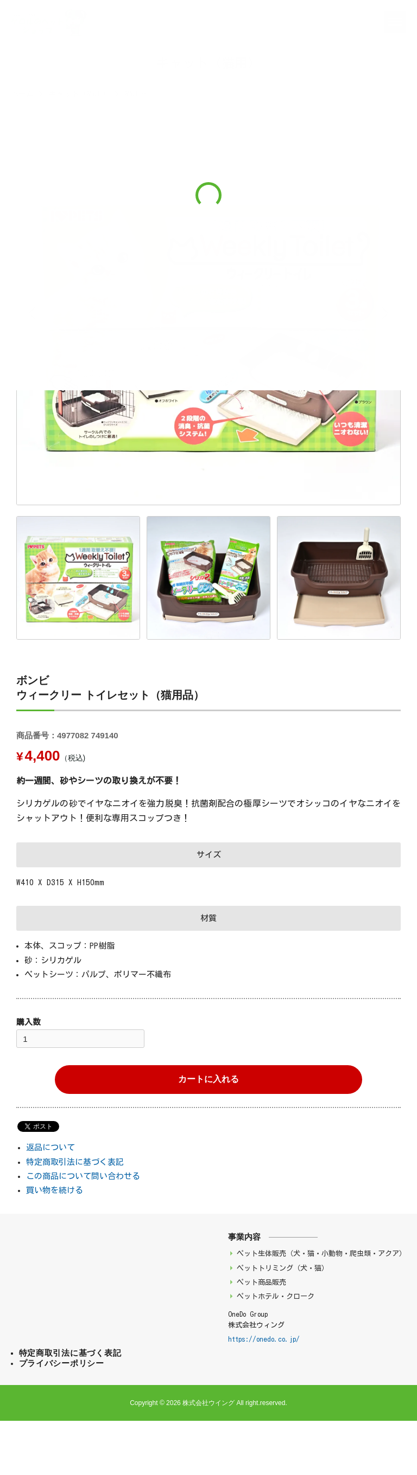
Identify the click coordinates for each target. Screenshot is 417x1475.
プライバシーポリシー (61, 1363)
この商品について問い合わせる (83, 1176)
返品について (50, 1147)
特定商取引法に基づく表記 (75, 1162)
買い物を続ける (54, 1190)
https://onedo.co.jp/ (264, 1339)
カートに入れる (208, 1079)
